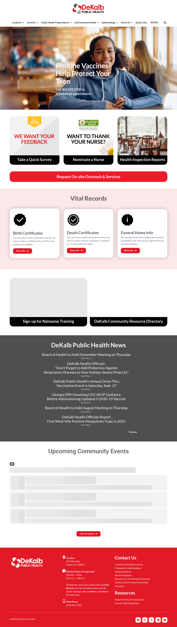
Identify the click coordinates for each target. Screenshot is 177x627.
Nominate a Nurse (88, 159)
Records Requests (123, 575)
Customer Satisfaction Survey (129, 564)
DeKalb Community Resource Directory (128, 321)
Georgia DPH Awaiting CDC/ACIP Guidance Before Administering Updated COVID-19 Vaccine (86, 396)
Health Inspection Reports (142, 159)
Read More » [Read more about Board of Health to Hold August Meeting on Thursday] (86, 411)
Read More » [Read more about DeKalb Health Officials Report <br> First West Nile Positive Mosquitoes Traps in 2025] (86, 425)
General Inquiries (123, 571)
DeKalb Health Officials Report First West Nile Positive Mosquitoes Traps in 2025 (86, 419)
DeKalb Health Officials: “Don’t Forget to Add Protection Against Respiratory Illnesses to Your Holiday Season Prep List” (86, 367)
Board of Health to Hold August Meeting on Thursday (86, 408)
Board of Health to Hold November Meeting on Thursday (86, 354)
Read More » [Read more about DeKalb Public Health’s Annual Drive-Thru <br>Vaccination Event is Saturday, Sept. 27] (86, 389)
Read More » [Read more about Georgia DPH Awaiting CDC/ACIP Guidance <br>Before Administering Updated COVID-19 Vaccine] (86, 402)
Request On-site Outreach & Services (132, 578)
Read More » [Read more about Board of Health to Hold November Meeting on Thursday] (86, 358)
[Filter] (12, 464)
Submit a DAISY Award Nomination (132, 582)
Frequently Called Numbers (128, 568)
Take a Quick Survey (34, 159)
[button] (165, 22)
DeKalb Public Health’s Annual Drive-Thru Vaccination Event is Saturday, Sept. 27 (86, 383)
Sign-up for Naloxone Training (48, 321)
